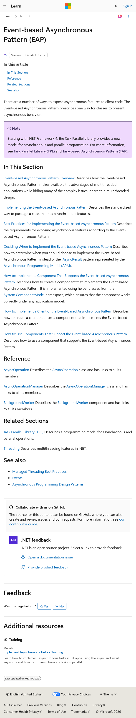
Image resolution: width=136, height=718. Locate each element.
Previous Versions (39, 705)
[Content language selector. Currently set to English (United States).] (24, 694)
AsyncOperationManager (23, 386)
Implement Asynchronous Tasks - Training (33, 652)
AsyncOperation (16, 369)
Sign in (127, 6)
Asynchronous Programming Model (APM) (37, 265)
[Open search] (116, 6)
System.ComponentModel (24, 294)
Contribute (79, 705)
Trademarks (79, 711)
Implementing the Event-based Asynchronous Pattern (46, 207)
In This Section (17, 72)
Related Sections (18, 84)
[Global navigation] (4, 6)
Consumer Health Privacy (21, 711)
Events (17, 477)
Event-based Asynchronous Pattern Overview (39, 178)
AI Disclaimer (13, 705)
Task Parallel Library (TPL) (34, 151)
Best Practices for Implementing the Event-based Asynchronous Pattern (60, 223)
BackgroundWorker (19, 402)
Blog (60, 705)
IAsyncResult (72, 259)
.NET (23, 16)
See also (13, 90)
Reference (14, 78)
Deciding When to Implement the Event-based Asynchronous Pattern (58, 246)
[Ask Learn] (120, 16)
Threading (12, 448)
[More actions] (128, 16)
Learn (8, 16)
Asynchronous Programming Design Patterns (47, 484)
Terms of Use (57, 711)
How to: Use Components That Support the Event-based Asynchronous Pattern (65, 333)
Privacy (98, 705)
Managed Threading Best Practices (39, 471)
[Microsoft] (68, 6)
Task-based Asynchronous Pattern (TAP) (95, 151)
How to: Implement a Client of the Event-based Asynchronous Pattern (58, 311)
